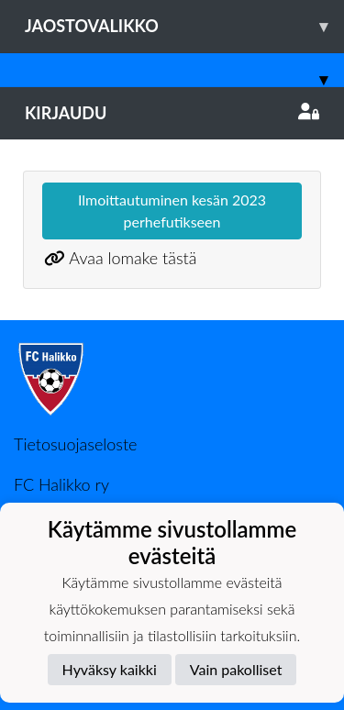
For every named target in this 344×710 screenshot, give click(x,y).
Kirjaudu (172, 113)
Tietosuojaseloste (75, 444)
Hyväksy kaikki (109, 669)
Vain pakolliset (236, 669)
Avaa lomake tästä (132, 258)
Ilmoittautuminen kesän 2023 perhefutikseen (172, 210)
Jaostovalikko (184, 26)
